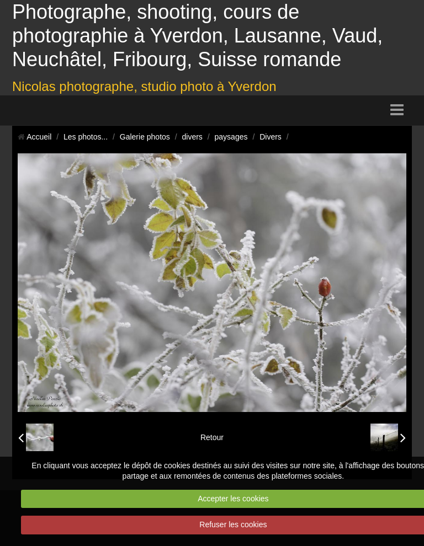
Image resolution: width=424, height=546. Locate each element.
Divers (270, 136)
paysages (231, 136)
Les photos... (85, 136)
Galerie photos (145, 136)
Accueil (38, 136)
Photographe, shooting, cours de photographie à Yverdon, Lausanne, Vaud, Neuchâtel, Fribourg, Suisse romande (197, 36)
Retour (212, 437)
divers (192, 136)
